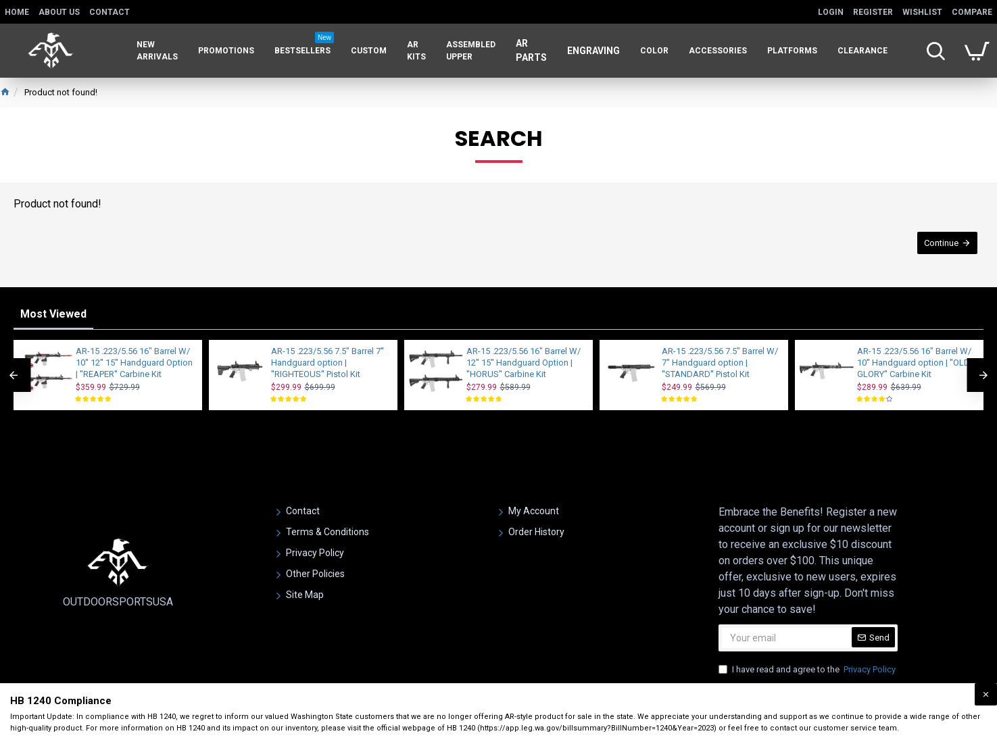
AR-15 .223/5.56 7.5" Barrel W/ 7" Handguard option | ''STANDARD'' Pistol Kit (720, 362)
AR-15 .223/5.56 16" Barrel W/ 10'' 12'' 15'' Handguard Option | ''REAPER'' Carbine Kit (134, 362)
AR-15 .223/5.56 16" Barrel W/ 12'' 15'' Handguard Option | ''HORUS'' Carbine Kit (523, 362)
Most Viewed (53, 313)
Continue (940, 244)
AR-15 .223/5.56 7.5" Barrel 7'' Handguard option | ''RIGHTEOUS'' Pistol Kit (327, 362)
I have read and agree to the (808, 669)
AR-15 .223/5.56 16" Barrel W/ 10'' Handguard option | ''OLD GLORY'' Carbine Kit (914, 362)
